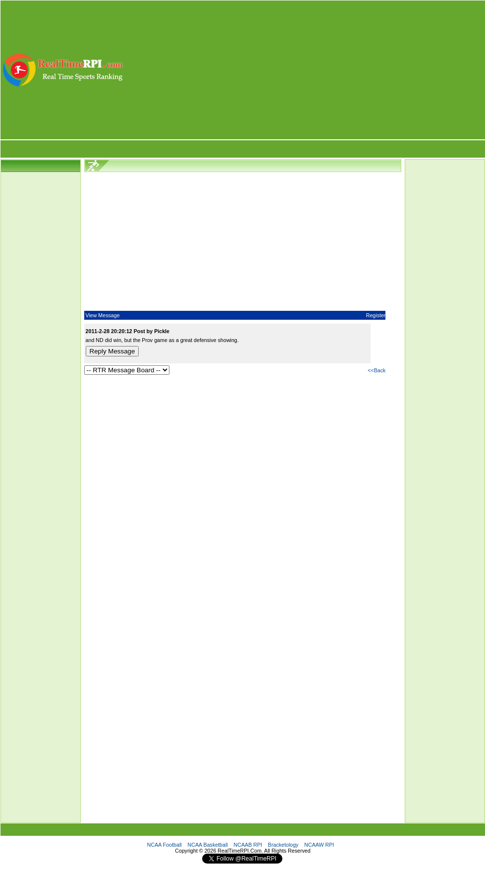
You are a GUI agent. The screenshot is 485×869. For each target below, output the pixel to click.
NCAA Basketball (208, 845)
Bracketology (283, 845)
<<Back (376, 370)
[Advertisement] (304, 69)
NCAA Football (164, 845)
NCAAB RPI (248, 845)
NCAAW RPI (319, 845)
